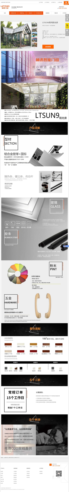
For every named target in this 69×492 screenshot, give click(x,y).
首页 (5, 13)
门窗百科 (56, 13)
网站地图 (60, 2)
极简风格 (15, 475)
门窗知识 (28, 473)
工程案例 (15, 471)
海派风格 (15, 483)
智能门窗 (22, 13)
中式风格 (15, 473)
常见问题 (28, 477)
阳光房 (30, 13)
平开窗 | (41, 2)
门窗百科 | (47, 2)
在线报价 (41, 473)
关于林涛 (64, 13)
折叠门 (2, 477)
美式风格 (15, 481)
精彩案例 (47, 13)
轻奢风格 (15, 477)
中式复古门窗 (39, 13)
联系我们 (41, 471)
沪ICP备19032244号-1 (21, 489)
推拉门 (2, 475)
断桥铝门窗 (13, 13)
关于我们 (41, 468)
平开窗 (2, 473)
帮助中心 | (54, 2)
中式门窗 (2, 479)
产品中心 (2, 468)
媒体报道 (28, 475)
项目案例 (15, 468)
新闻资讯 (28, 468)
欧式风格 (15, 479)
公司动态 (28, 471)
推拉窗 (2, 471)
